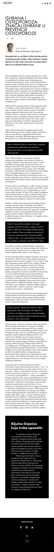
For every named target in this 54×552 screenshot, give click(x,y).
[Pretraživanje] (43, 3)
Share (7, 38)
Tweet (12, 38)
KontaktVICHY (27, 539)
